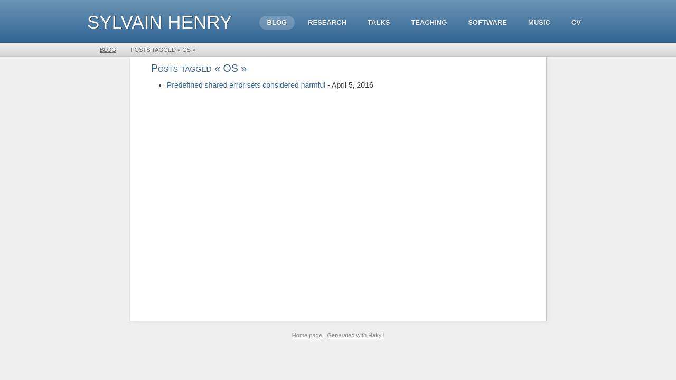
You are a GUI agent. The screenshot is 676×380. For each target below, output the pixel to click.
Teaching (429, 22)
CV (576, 22)
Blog (277, 22)
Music (539, 22)
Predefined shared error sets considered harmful (246, 85)
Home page (307, 335)
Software (487, 22)
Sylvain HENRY (159, 22)
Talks (379, 22)
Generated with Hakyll (355, 335)
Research (327, 22)
